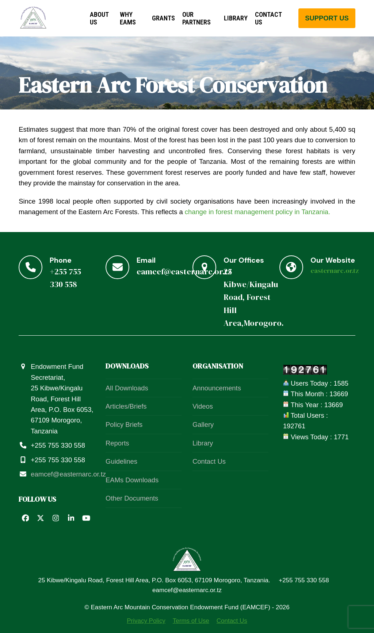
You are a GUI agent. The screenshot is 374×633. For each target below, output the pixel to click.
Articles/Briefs (126, 406)
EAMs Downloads (132, 480)
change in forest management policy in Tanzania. (257, 212)
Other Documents (132, 498)
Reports (117, 443)
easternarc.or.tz (334, 270)
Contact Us (209, 461)
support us (327, 18)
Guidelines (121, 461)
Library (202, 443)
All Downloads (127, 388)
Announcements (216, 388)
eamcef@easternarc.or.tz (68, 474)
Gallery (203, 424)
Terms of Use (191, 620)
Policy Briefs (124, 424)
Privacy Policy (146, 620)
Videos (202, 406)
